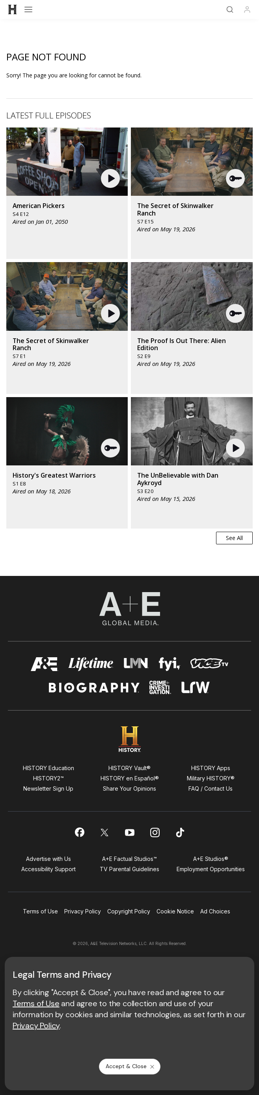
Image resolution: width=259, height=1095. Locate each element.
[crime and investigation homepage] (160, 687)
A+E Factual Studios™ (129, 858)
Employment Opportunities (211, 869)
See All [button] (234, 538)
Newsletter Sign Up (48, 788)
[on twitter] (104, 832)
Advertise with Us (48, 858)
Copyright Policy (128, 911)
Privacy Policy (82, 911)
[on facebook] (79, 832)
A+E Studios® (210, 858)
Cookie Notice (175, 911)
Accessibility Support (48, 869)
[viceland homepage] (209, 664)
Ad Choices (215, 911)
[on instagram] (155, 832)
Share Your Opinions (129, 788)
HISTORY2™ (48, 778)
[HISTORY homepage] (129, 739)
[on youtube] (129, 832)
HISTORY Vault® (129, 768)
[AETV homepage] (44, 664)
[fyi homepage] (169, 664)
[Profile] (247, 9)
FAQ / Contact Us (210, 788)
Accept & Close (130, 1066)
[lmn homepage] (136, 664)
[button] (111, 178)
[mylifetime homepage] (91, 664)
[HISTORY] (12, 9)
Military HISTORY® (211, 778)
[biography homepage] (94, 687)
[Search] (230, 9)
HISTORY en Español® (130, 778)
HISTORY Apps (210, 768)
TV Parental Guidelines (129, 869)
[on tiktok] (180, 832)
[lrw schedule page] (195, 687)
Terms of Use (40, 911)
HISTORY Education (48, 768)
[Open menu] (28, 9)
